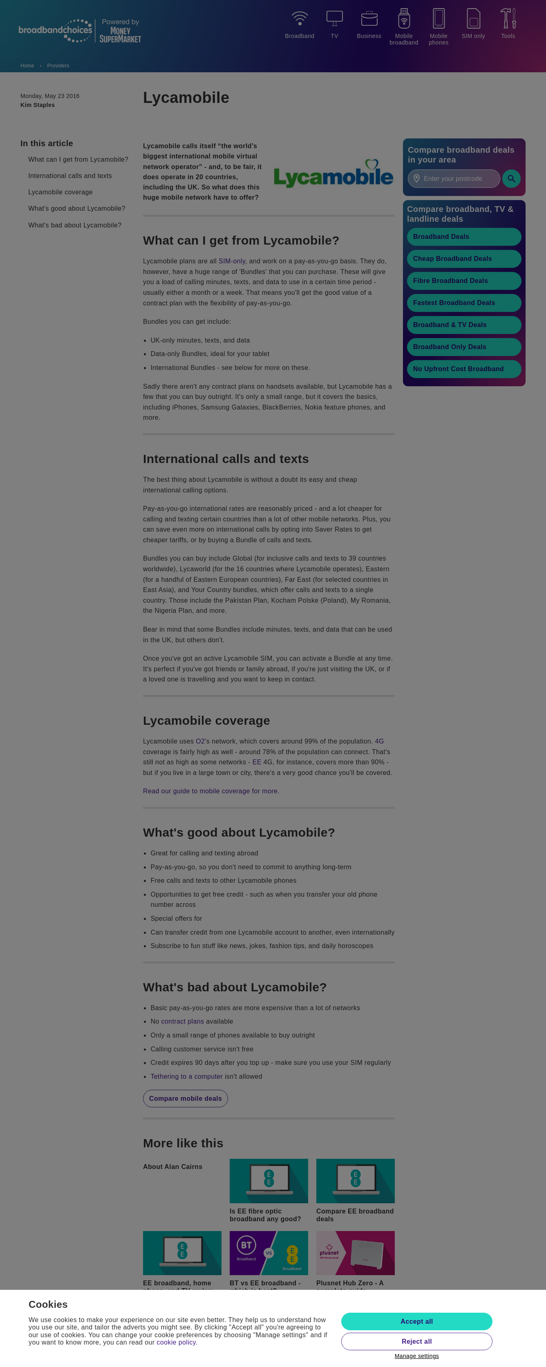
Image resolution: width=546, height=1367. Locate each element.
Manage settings (417, 1356)
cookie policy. (177, 1342)
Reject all (417, 1341)
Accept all (417, 1321)
